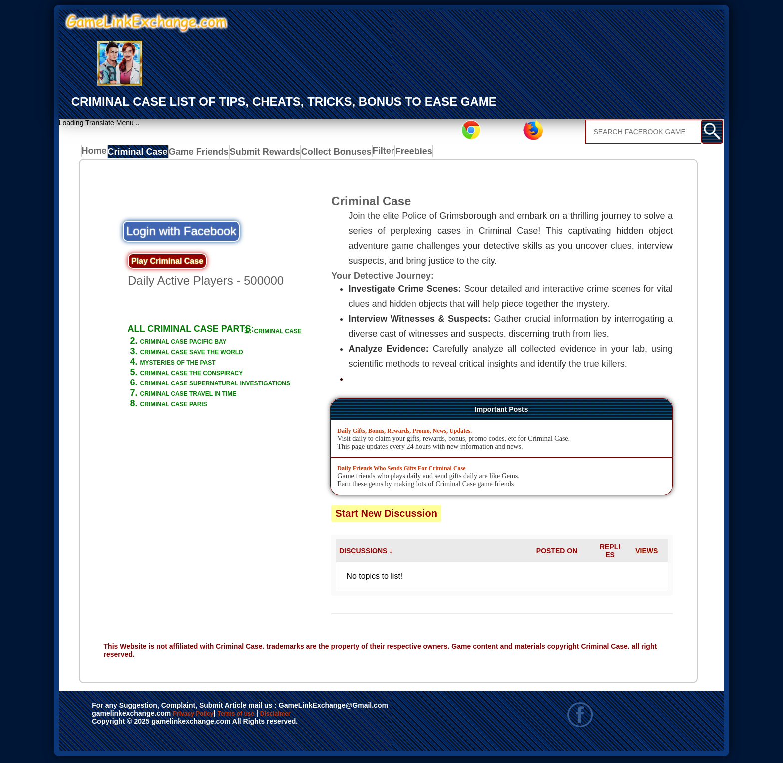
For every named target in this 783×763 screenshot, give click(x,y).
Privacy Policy (203, 716)
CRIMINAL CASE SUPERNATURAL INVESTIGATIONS (213, 400)
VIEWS (646, 553)
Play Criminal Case (167, 263)
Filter (372, 154)
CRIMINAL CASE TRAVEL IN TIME (212, 416)
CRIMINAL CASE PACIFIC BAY (205, 354)
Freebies (406, 154)
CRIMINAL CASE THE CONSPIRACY (217, 385)
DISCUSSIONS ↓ (365, 553)
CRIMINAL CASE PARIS (190, 427)
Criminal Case (140, 154)
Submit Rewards (259, 154)
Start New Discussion (386, 515)
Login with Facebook (181, 233)
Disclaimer (321, 716)
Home (96, 154)
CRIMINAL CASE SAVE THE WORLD (217, 364)
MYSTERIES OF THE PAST (196, 375)
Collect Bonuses (325, 154)
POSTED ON (556, 553)
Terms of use (265, 716)
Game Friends (198, 154)
